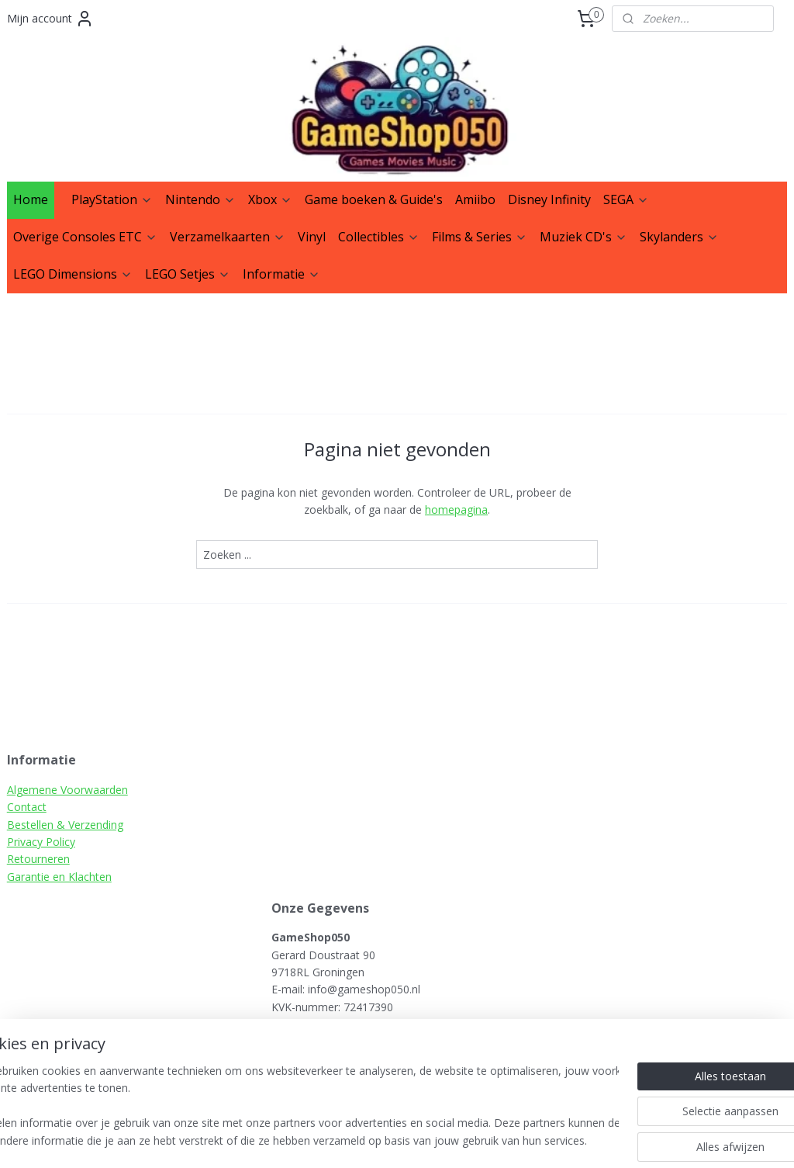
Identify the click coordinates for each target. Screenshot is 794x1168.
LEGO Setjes (187, 273)
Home (30, 199)
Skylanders (679, 236)
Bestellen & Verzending (65, 824)
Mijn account (50, 18)
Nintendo (200, 199)
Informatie (281, 273)
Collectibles (378, 236)
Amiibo (475, 199)
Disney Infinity (549, 199)
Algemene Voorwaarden (67, 789)
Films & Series (479, 236)
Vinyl (312, 236)
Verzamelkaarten (227, 236)
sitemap (449, 1139)
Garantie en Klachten (59, 876)
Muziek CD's (583, 236)
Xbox (270, 199)
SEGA (626, 199)
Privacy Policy (41, 841)
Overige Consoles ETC (85, 236)
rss (482, 1139)
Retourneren (38, 858)
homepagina (456, 509)
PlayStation (112, 199)
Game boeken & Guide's (374, 199)
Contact (27, 806)
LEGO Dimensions (73, 273)
